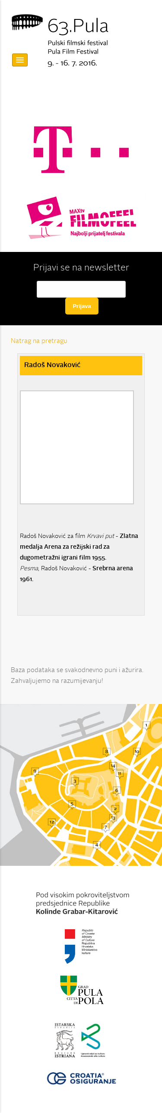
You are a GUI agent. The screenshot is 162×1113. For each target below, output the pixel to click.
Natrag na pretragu (39, 341)
